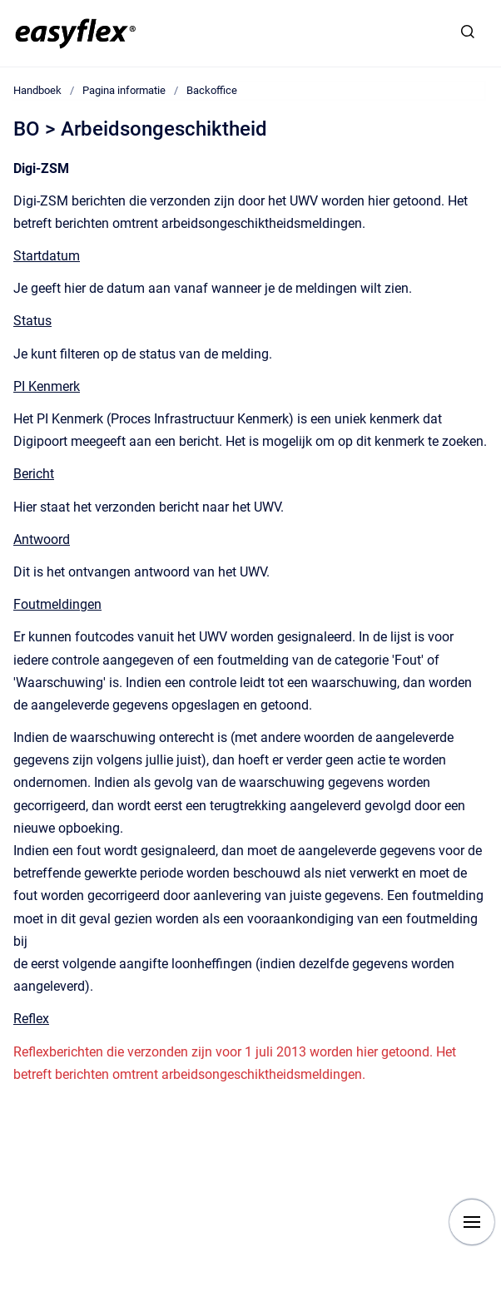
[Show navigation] (471, 1222)
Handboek (37, 90)
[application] (496, 1312)
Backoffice (211, 90)
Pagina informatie (124, 90)
